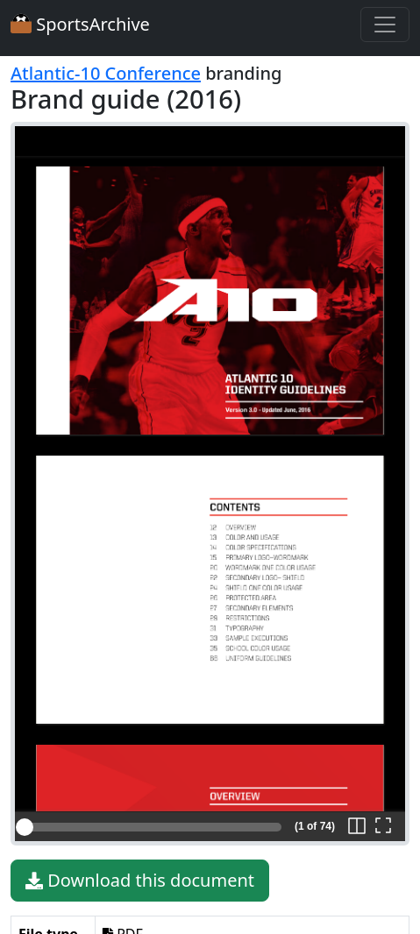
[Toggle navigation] (384, 24)
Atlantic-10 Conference (106, 73)
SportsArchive (80, 24)
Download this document (139, 880)
